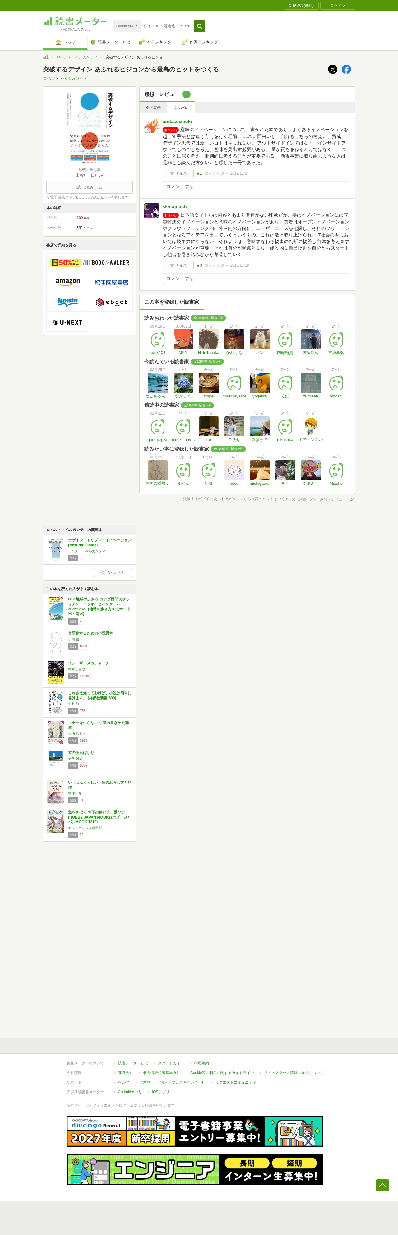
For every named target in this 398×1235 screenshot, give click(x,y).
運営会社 (125, 1073)
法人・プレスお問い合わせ (182, 1082)
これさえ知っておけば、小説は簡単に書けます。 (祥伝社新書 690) (100, 695)
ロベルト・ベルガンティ (77, 57)
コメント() (214, 173)
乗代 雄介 (75, 758)
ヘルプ (123, 1082)
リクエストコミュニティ (235, 1082)
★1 (199, 173)
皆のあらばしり (81, 753)
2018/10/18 (239, 265)
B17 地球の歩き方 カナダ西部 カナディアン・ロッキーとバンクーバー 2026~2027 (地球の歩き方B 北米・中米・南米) (99, 606)
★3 (199, 265)
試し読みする (89, 187)
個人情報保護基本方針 (161, 1073)
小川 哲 (73, 639)
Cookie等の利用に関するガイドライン (222, 1073)
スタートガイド (171, 1063)
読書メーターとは (133, 1063)
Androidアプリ (130, 1092)
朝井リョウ (76, 669)
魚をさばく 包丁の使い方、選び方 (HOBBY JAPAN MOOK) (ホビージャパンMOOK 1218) (99, 817)
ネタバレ (181, 108)
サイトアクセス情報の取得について (294, 1073)
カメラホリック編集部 (85, 828)
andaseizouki (177, 121)
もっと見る (112, 572)
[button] (199, 26)
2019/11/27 (239, 173)
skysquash (175, 206)
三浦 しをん (77, 733)
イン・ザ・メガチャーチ (88, 663)
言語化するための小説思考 (90, 633)
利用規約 (201, 1063)
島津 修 (75, 793)
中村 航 (73, 703)
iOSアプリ (160, 1092)
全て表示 (153, 108)
